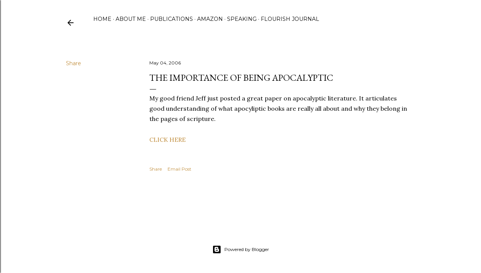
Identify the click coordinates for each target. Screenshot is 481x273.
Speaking (242, 19)
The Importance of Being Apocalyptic (241, 77)
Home (102, 19)
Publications (171, 19)
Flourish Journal (290, 19)
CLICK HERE (167, 139)
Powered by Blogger (240, 249)
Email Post (179, 169)
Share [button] (73, 63)
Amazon (210, 19)
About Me (131, 19)
